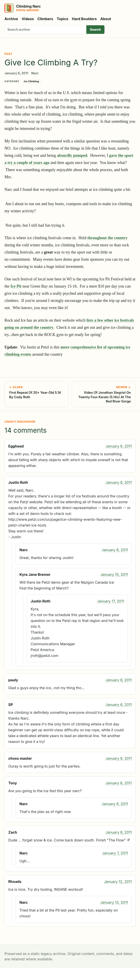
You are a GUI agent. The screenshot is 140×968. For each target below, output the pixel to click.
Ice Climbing (31, 81)
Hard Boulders (84, 19)
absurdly (64, 155)
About (105, 19)
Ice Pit (16, 286)
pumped (80, 155)
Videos (28, 19)
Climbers (45, 19)
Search (95, 29)
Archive (11, 19)
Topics (62, 19)
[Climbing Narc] (22, 8)
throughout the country (107, 238)
